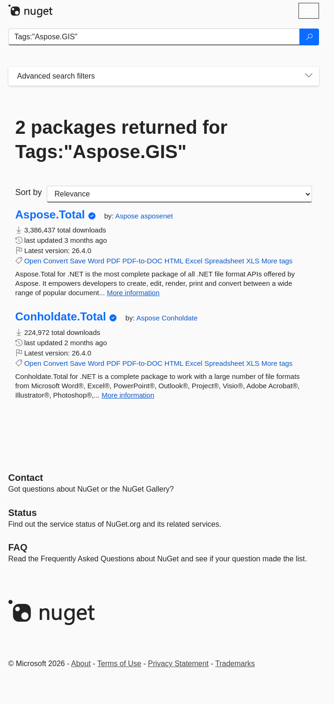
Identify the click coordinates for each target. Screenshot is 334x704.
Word (96, 261)
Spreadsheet (224, 261)
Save (78, 261)
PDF (113, 261)
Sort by (28, 192)
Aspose (127, 216)
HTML (174, 261)
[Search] (309, 37)
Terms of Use (119, 664)
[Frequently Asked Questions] (18, 547)
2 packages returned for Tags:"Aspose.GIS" (121, 139)
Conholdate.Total (60, 317)
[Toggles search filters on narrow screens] (308, 76)
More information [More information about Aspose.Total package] (133, 293)
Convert (56, 261)
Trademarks (235, 664)
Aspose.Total (50, 215)
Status (22, 513)
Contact (25, 477)
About (81, 664)
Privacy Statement (178, 664)
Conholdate (180, 318)
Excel (194, 261)
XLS (252, 261)
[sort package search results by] (179, 194)
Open (33, 261)
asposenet (156, 216)
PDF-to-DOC (143, 261)
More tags (277, 261)
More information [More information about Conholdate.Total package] (128, 395)
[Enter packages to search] (154, 37)
